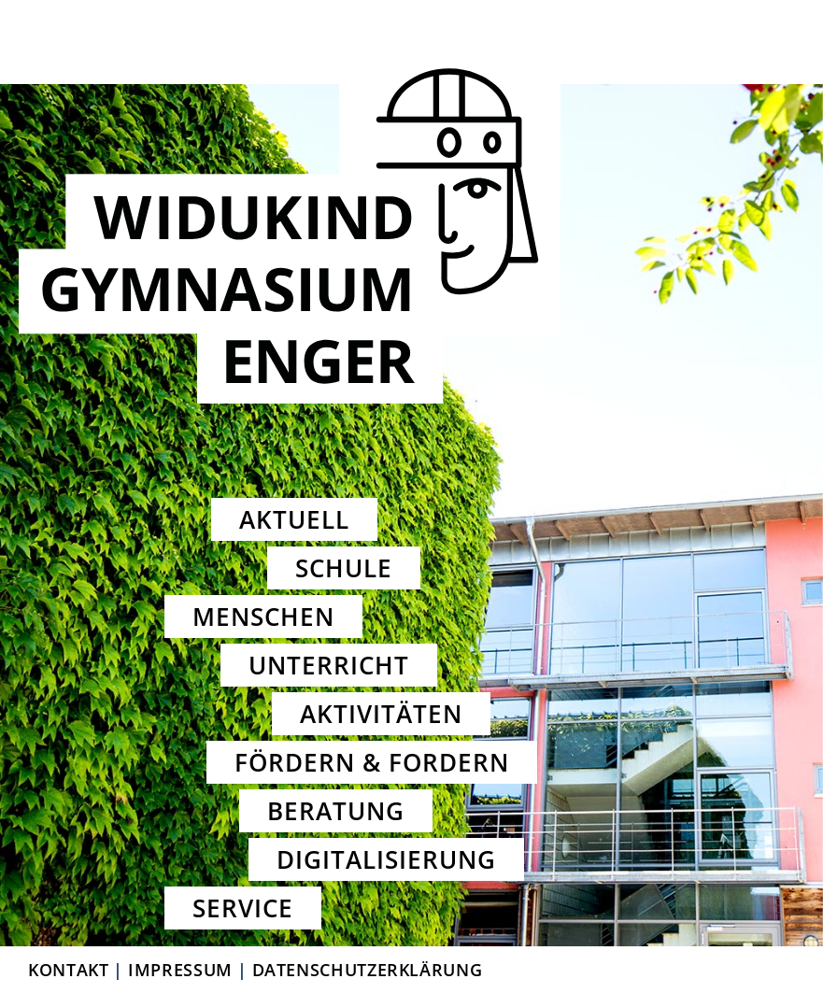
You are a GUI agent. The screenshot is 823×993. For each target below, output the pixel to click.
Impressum (180, 969)
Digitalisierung (387, 859)
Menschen (263, 616)
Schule (343, 568)
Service (242, 908)
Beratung (335, 811)
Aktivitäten (381, 714)
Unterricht (328, 665)
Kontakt (68, 969)
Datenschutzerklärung (367, 969)
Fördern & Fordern (372, 762)
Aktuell (294, 519)
